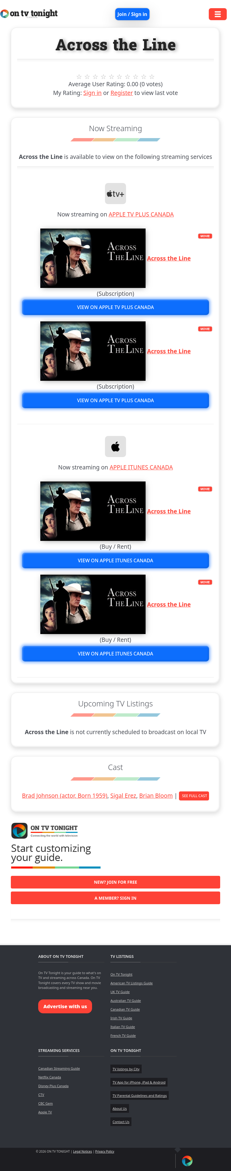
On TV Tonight (121, 974)
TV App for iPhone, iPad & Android (138, 1082)
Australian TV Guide (125, 1000)
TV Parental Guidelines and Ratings (139, 1095)
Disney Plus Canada (53, 1086)
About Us (119, 1108)
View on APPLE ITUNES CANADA (115, 560)
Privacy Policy (104, 1151)
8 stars (136, 76)
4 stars (103, 76)
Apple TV (45, 1112)
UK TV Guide (120, 992)
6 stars (120, 76)
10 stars (152, 76)
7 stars (128, 76)
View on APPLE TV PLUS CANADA (115, 307)
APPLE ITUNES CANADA (141, 467)
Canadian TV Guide (125, 1009)
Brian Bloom (156, 795)
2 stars (87, 76)
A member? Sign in (115, 898)
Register (121, 93)
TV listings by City (125, 1069)
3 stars (95, 76)
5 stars (111, 76)
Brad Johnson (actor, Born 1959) (64, 795)
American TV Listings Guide (131, 983)
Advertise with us (65, 1006)
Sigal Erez (123, 795)
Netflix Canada (49, 1077)
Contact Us (120, 1121)
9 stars (144, 76)
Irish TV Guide (121, 1018)
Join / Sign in (132, 14)
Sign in (92, 93)
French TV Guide (123, 1035)
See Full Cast (194, 795)
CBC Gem (45, 1103)
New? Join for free (115, 882)
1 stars (79, 76)
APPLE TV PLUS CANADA (141, 214)
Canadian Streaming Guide (59, 1068)
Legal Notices (82, 1151)
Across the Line (169, 258)
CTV (41, 1094)
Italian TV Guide (122, 1026)
